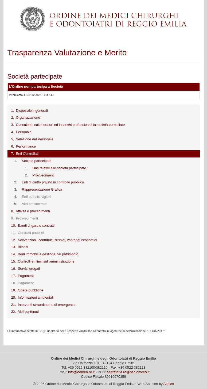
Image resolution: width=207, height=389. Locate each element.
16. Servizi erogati (25, 269)
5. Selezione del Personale (32, 139)
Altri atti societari (34, 204)
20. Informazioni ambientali (32, 297)
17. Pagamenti (22, 276)
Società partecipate (37, 161)
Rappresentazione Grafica (42, 189)
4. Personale (21, 132)
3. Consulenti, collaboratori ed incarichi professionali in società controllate (68, 125)
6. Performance (23, 146)
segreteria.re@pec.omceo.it (128, 372)
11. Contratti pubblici (27, 233)
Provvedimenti (43, 175)
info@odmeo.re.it (81, 372)
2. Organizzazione (25, 117)
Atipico (168, 384)
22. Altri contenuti (25, 312)
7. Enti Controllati (25, 154)
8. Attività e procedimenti (30, 211)
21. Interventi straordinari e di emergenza (43, 305)
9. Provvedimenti (24, 218)
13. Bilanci (19, 247)
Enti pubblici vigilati (36, 197)
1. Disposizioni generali (29, 111)
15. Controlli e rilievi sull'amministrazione (43, 261)
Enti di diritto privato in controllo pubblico (53, 182)
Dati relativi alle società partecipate (59, 168)
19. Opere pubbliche (27, 290)
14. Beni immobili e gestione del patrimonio (44, 254)
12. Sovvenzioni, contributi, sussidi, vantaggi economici (54, 240)
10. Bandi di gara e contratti (33, 226)
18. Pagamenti (22, 283)
